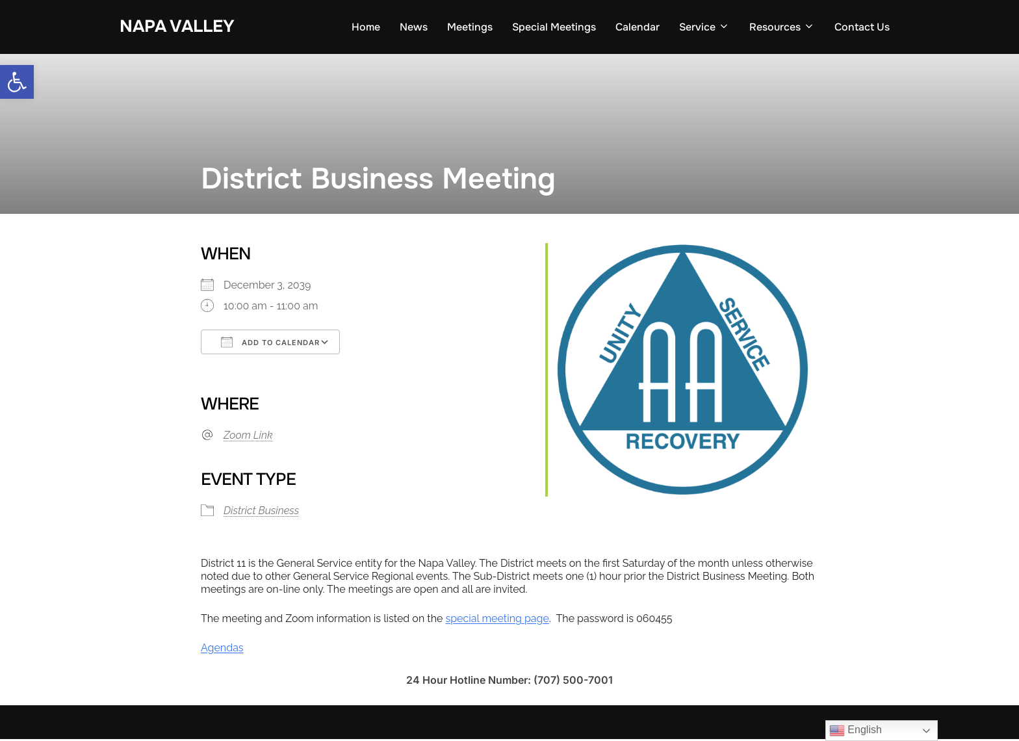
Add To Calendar (270, 344)
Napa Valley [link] (177, 26)
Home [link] (366, 27)
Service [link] (704, 27)
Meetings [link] (470, 27)
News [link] (414, 27)
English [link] (855, 730)
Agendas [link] (222, 650)
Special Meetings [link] (554, 27)
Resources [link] (782, 27)
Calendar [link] (637, 27)
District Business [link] (261, 512)
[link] (17, 82)
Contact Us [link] (862, 27)
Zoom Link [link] (248, 437)
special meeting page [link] (496, 620)
